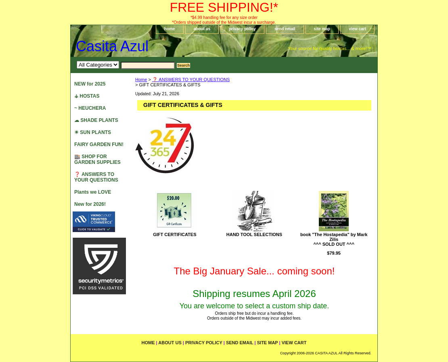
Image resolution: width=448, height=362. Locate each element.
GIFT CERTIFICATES (174, 234)
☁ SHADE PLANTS (96, 120)
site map (322, 29)
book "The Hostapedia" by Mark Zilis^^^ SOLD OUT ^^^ (333, 239)
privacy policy (242, 29)
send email (284, 29)
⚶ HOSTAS (86, 96)
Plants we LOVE (92, 192)
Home (141, 79)
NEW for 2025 (89, 84)
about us (202, 29)
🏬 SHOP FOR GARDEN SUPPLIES (97, 159)
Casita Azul (112, 46)
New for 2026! (90, 204)
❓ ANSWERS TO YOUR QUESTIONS (191, 79)
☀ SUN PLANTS (92, 132)
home (169, 29)
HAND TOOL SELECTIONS (254, 234)
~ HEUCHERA (90, 108)
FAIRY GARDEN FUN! (99, 144)
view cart (357, 29)
